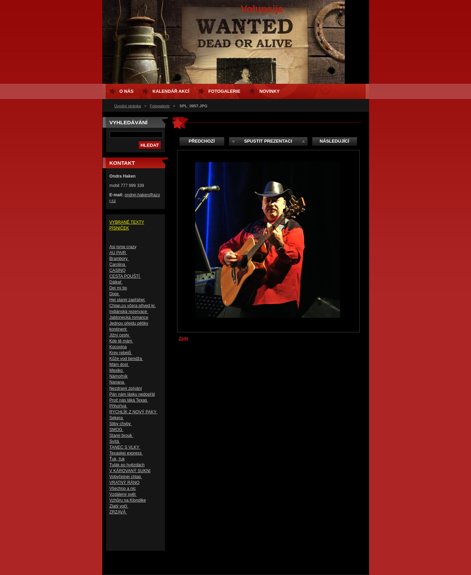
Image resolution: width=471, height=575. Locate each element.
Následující (334, 141)
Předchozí (202, 141)
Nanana (117, 382)
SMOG (117, 429)
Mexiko (117, 370)
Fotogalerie (160, 106)
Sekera (117, 417)
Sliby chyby (121, 423)
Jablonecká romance (129, 317)
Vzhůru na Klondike (128, 500)
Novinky (269, 91)
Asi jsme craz (122, 246)
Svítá (115, 441)
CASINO (118, 270)
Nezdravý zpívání (126, 388)
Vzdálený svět (123, 494)
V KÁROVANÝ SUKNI (130, 470)
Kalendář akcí (170, 91)
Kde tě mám (121, 341)
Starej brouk (121, 435)
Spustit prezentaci (268, 141)
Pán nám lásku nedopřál (132, 394)
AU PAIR (118, 252)
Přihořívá (119, 406)
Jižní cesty (120, 335)
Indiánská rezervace (129, 311)
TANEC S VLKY (125, 447)
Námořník (119, 376)
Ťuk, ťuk (117, 459)
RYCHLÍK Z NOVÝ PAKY (134, 412)
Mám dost (119, 364)
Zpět (183, 338)
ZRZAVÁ (118, 512)
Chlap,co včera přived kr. (133, 305)
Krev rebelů (121, 352)
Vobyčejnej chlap (126, 476)
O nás (127, 91)
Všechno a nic (123, 488)
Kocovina (118, 346)
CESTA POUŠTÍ (125, 276)
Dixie (115, 293)
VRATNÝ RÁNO (125, 482)
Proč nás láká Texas (129, 400)
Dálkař (116, 282)
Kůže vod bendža (126, 358)
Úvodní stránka (127, 106)
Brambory (119, 258)
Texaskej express (126, 453)
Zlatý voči (119, 506)
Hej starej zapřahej (128, 299)
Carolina (118, 264)
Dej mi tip (118, 288)
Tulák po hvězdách (127, 464)
